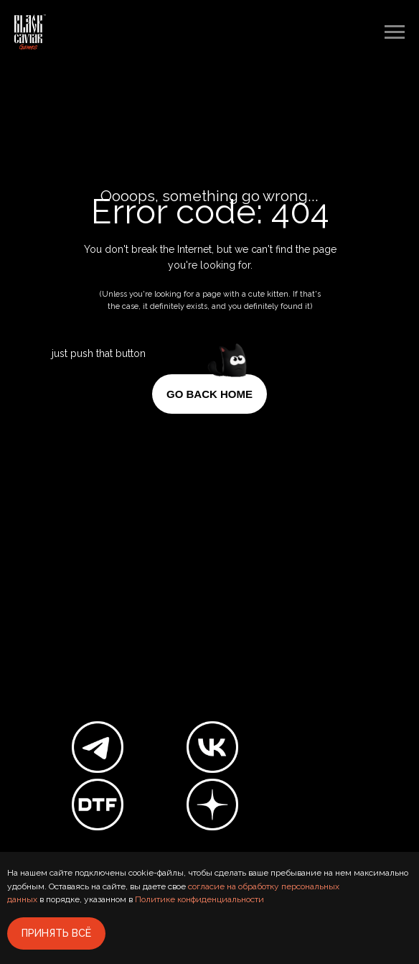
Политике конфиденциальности (199, 899)
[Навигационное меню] (395, 32)
